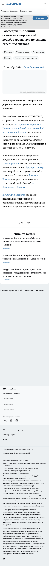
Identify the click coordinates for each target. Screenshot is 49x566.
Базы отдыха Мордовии (11, 394)
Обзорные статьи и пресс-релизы (15, 430)
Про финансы (8, 404)
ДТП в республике (9, 389)
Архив (5, 439)
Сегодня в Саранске (9, 11)
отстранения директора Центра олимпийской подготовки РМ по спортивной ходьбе (23, 128)
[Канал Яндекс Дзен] (17, 420)
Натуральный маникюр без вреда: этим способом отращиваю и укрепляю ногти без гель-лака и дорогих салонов (24, 274)
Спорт (7, 58)
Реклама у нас (26, 11)
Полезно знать (8, 409)
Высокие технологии (26, 58)
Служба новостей (34, 67)
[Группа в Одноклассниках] (11, 420)
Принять (40, 18)
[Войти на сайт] (45, 3)
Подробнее (7, 525)
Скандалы (38, 52)
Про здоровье (8, 398)
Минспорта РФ (10, 163)
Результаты (22, 52)
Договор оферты (9, 435)
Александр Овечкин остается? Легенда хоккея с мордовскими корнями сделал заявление (24, 243)
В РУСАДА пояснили (13, 194)
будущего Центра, (35, 167)
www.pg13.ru (28, 449)
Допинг (8, 52)
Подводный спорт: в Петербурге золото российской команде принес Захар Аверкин (24, 259)
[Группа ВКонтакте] (5, 420)
